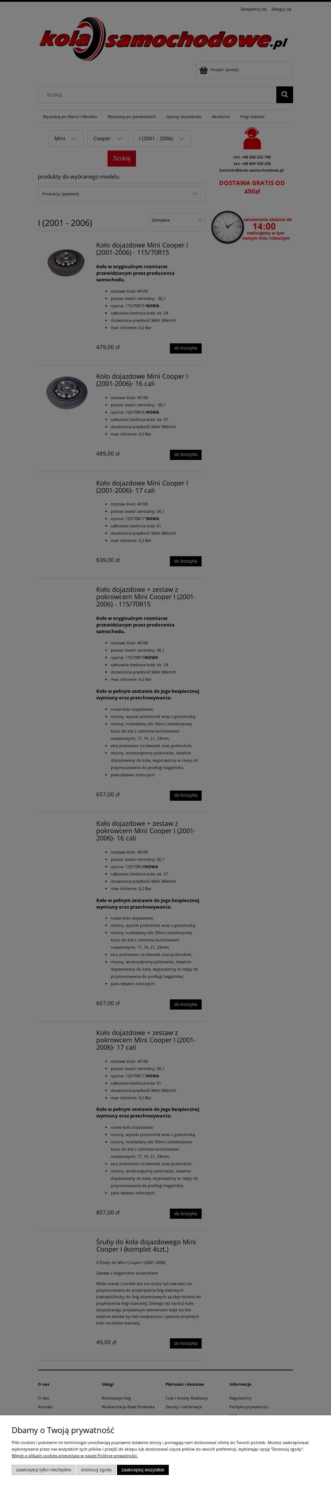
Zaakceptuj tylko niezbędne (43, 1469)
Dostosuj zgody (96, 1469)
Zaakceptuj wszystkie (142, 1469)
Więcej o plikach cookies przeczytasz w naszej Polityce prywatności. (75, 1455)
